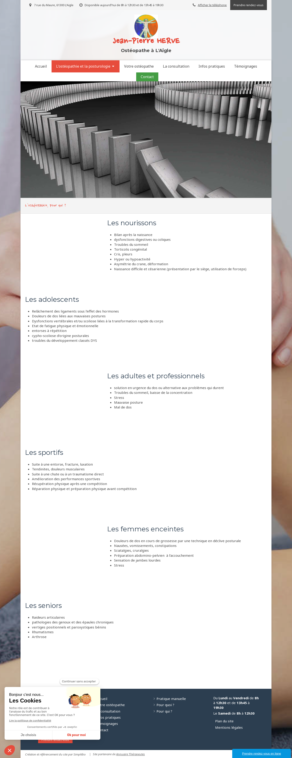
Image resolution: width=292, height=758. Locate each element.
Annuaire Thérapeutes (130, 754)
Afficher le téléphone (212, 5)
